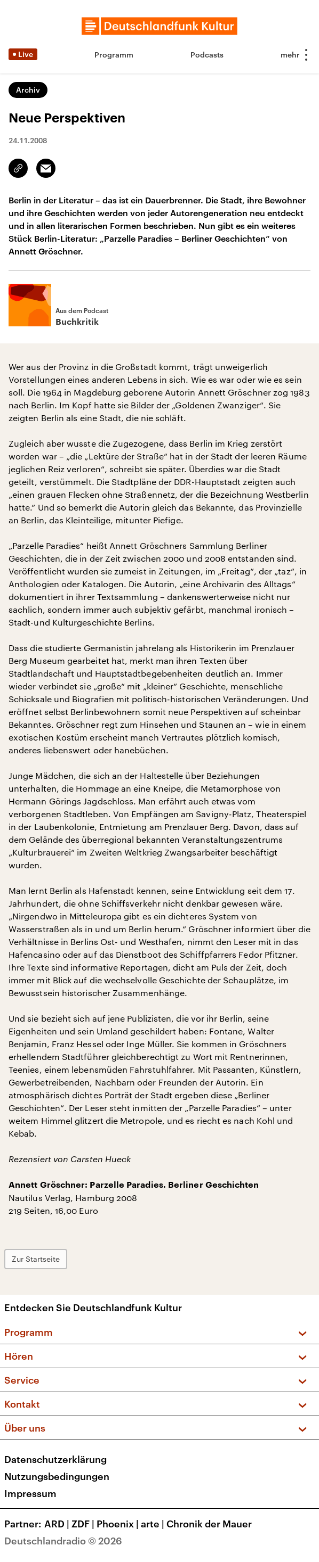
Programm (113, 54)
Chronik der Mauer (209, 1524)
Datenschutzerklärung (55, 1459)
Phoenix (119, 1524)
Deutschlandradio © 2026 (63, 1541)
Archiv (28, 89)
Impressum (30, 1493)
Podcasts (207, 54)
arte (153, 1524)
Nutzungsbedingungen (56, 1476)
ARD (57, 1524)
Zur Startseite (36, 1258)
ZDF (84, 1524)
